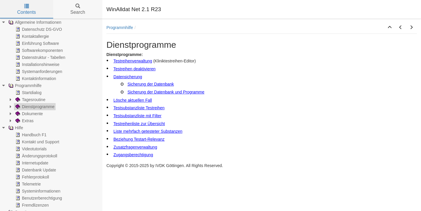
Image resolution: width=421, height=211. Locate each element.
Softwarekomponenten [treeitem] (38, 50)
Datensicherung (127, 76)
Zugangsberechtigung (133, 154)
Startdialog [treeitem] (28, 92)
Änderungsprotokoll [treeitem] (35, 155)
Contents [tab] (26, 9)
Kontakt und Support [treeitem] (36, 141)
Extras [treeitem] (24, 120)
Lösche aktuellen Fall (132, 100)
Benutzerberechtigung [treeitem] (38, 198)
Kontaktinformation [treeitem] (35, 78)
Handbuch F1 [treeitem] (30, 134)
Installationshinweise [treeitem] (36, 64)
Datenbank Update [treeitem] (35, 169)
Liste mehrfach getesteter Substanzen (147, 131)
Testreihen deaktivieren (134, 69)
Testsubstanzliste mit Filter (137, 115)
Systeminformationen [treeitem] (37, 191)
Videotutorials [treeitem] (30, 148)
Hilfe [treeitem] (15, 127)
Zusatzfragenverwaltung (135, 147)
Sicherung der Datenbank (150, 84)
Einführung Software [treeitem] (36, 43)
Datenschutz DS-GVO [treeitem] (38, 29)
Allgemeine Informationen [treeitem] (34, 22)
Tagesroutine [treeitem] (29, 99)
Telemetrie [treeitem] (27, 184)
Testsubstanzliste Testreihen (139, 108)
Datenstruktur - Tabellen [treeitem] (39, 57)
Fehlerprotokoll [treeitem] (31, 177)
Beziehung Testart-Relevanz (139, 139)
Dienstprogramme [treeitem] (34, 106)
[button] (389, 27)
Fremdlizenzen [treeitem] (31, 205)
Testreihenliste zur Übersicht (139, 123)
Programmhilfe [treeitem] (24, 85)
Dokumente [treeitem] (28, 113)
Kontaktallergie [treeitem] (31, 36)
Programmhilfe (119, 27)
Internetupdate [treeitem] (31, 162)
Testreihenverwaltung (132, 61)
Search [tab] (77, 9)
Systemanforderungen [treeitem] (38, 71)
